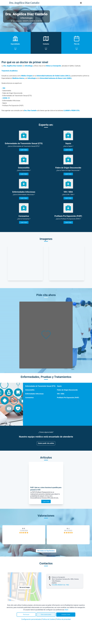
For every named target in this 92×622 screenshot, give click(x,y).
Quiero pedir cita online (46, 443)
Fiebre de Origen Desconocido (67, 390)
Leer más (24, 150)
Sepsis (59, 386)
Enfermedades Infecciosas (34, 394)
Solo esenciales (46, 614)
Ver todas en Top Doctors (46, 551)
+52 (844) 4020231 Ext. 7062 (60, 585)
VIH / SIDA (60, 394)
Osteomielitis (29, 390)
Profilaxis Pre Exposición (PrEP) (68, 397)
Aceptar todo (66, 614)
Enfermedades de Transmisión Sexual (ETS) (40, 386)
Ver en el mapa (24, 587)
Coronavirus (29, 397)
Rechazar (26, 614)
